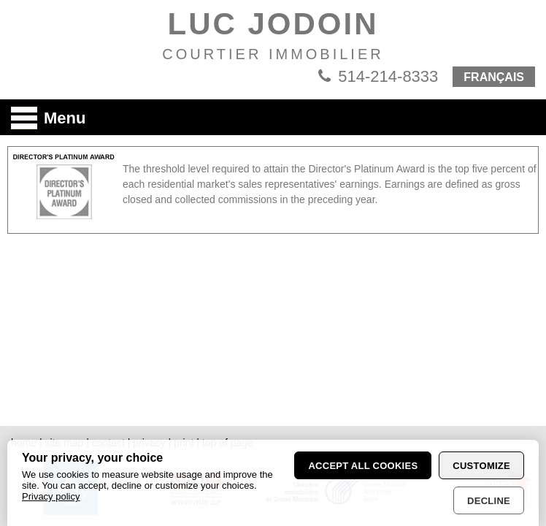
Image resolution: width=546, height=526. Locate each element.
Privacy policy (51, 496)
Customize (481, 465)
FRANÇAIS (494, 77)
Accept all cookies (363, 465)
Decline (488, 500)
